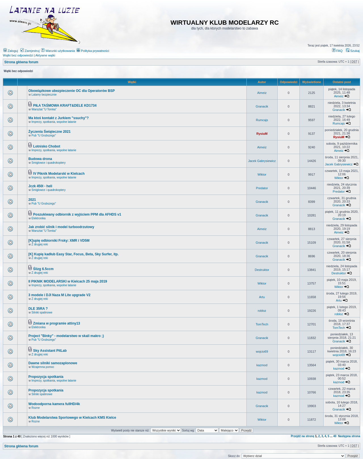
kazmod (261, 365)
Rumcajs (262, 120)
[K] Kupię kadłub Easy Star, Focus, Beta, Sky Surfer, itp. (73, 254)
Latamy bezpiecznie (43, 94)
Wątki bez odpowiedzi (18, 55)
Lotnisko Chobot (46, 146)
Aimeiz (262, 92)
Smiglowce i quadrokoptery (48, 162)
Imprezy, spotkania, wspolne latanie (53, 121)
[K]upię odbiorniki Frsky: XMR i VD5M (58, 241)
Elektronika (38, 218)
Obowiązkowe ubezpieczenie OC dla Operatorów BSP (71, 91)
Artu (262, 297)
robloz (262, 310)
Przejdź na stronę (302, 436)
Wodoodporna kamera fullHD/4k (54, 404)
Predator (262, 188)
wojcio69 (262, 351)
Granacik (262, 106)
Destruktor (262, 269)
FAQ (337, 50)
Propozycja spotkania (45, 377)
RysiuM (261, 133)
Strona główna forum (21, 62)
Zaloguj (10, 50)
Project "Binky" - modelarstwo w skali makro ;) (66, 336)
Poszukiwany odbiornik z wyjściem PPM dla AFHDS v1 (77, 214)
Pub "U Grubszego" (43, 135)
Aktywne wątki (45, 55)
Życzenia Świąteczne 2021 (49, 132)
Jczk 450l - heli (40, 186)
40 (334, 436)
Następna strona (349, 436)
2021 (32, 200)
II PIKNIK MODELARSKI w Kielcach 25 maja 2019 (67, 281)
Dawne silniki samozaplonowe (52, 363)
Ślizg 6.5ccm (43, 269)
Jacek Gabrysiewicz (262, 161)
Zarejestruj (29, 50)
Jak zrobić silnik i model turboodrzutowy (61, 227)
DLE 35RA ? (38, 309)
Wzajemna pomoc (42, 367)
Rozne (35, 407)
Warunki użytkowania (58, 50)
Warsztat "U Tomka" (43, 109)
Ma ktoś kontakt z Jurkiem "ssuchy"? (58, 118)
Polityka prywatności (93, 50)
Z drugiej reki (39, 244)
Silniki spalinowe (41, 312)
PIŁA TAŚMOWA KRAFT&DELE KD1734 (65, 106)
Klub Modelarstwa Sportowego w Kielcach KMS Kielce (72, 418)
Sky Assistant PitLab (50, 351)
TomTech (262, 324)
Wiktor (262, 174)
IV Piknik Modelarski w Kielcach (59, 174)
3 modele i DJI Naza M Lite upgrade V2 (59, 295)
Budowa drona (40, 159)
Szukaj (353, 50)
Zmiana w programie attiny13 (56, 323)
